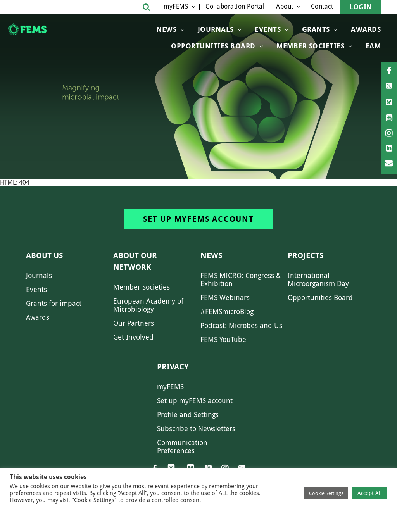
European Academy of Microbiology (148, 305)
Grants (316, 29)
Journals (216, 29)
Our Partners (133, 323)
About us (44, 255)
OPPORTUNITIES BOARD (213, 46)
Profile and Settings (188, 415)
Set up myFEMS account (198, 219)
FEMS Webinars (225, 297)
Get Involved (133, 337)
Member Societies (310, 46)
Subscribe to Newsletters (196, 428)
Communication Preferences (182, 446)
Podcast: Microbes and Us (241, 325)
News (166, 29)
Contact (322, 6)
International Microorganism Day (318, 279)
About (284, 6)
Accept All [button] (369, 493)
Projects (305, 255)
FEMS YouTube (223, 339)
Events (268, 29)
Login (360, 7)
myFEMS (176, 6)
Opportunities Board (320, 297)
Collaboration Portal (234, 6)
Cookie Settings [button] (326, 493)
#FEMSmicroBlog (227, 311)
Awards (366, 29)
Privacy (173, 366)
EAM (373, 46)
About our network (135, 261)
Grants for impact (53, 303)
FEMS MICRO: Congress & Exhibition (240, 279)
